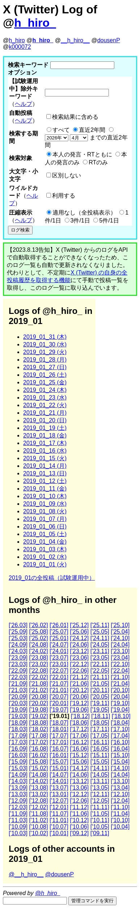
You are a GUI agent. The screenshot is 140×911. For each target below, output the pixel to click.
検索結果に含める (75, 117)
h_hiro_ (35, 22)
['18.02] (38, 729)
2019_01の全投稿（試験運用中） (52, 578)
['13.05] (99, 788)
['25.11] (99, 625)
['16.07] (59, 749)
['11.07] (59, 814)
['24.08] (38, 645)
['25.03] (18, 638)
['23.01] (59, 664)
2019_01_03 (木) (45, 549)
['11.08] (38, 814)
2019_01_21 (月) (45, 413)
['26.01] (59, 625)
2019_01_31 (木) (45, 337)
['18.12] (80, 716)
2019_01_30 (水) (45, 344)
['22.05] (99, 671)
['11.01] (59, 820)
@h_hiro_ (47, 893)
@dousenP (59, 874)
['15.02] (38, 768)
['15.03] (18, 768)
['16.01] (59, 755)
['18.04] (120, 723)
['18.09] (18, 723)
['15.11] (99, 755)
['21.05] (99, 684)
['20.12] (79, 690)
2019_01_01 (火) (45, 564)
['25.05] (99, 632)
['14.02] (38, 781)
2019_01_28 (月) (45, 360)
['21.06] (79, 684)
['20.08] (38, 697)
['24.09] (18, 645)
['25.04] (120, 632)
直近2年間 (92, 130)
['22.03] (18, 677)
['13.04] (120, 788)
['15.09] (18, 762)
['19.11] (99, 703)
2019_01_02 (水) (45, 557)
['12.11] (99, 794)
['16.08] (38, 749)
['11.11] (99, 807)
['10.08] (38, 827)
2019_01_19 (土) (45, 428)
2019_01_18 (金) (45, 435)
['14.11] (99, 768)
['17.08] (38, 736)
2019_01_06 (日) (45, 526)
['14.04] (120, 775)
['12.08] (38, 801)
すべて (61, 130)
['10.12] (79, 820)
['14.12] (79, 768)
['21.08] (38, 684)
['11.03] (18, 820)
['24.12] (79, 638)
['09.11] (99, 833)
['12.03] (18, 807)
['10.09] (18, 827)
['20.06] (79, 697)
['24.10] (120, 638)
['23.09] (18, 658)
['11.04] (120, 814)
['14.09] (18, 775)
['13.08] (38, 788)
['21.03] (18, 690)
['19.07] (59, 710)
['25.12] (79, 625)
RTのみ (98, 162)
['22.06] (79, 671)
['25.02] (38, 638)
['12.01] (59, 807)
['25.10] (120, 625)
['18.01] (59, 729)
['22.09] (18, 671)
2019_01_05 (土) (45, 534)
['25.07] (59, 632)
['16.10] (120, 742)
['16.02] (38, 755)
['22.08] (38, 671)
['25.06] (79, 632)
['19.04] (120, 710)
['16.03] (18, 755)
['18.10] (121, 716)
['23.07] (59, 658)
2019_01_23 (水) (45, 397)
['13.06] (79, 788)
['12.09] (18, 801)
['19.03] (18, 716)
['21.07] (59, 684)
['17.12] (79, 729)
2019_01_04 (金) (45, 542)
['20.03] (18, 703)
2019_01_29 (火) (45, 352)
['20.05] (99, 697)
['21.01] (59, 690)
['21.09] (18, 684)
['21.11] (99, 677)
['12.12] (79, 794)
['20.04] (120, 697)
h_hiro (17, 40)
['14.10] (120, 768)
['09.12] (79, 833)
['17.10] (120, 729)
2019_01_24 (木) (45, 390)
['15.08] (38, 762)
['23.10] (120, 651)
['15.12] (79, 755)
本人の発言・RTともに (82, 154)
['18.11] (100, 716)
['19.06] (79, 710)
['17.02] (38, 742)
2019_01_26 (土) (45, 375)
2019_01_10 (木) (45, 496)
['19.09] (18, 710)
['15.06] (79, 762)
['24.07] (59, 645)
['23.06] (79, 658)
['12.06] (79, 801)
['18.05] (99, 723)
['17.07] (59, 736)
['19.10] (120, 703)
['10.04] (120, 827)
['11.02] (38, 820)
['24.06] (79, 645)
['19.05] (99, 710)
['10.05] (99, 827)
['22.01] (59, 677)
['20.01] (59, 703)
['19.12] (79, 703)
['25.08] (38, 632)
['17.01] (59, 742)
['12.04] (120, 801)
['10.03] (18, 833)
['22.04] (120, 671)
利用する (63, 196)
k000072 (20, 47)
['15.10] (120, 755)
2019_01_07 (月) (45, 519)
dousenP (108, 40)
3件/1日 (80, 220)
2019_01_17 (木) (45, 443)
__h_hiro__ (75, 40)
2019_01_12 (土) (45, 481)
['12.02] (38, 807)
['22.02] (38, 677)
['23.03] (18, 664)
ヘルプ (23, 104)
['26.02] (38, 625)
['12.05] (99, 801)
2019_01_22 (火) (45, 405)
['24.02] (38, 651)
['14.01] (59, 781)
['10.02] (38, 833)
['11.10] (120, 807)
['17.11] (99, 729)
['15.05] (99, 762)
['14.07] (59, 775)
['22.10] (120, 664)
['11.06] (79, 814)
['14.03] (18, 781)
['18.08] (38, 723)
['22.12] (79, 664)
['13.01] (59, 794)
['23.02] (38, 664)
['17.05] (99, 736)
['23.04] (120, 658)
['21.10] (120, 677)
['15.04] (120, 762)
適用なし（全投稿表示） (84, 213)
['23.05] (99, 658)
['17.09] (18, 736)
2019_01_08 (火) (45, 511)
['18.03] (18, 729)
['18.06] (79, 723)
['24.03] (18, 651)
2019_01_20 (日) (45, 420)
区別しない (66, 175)
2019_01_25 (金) (45, 382)
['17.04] (120, 736)
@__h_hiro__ (26, 874)
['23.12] (79, 651)
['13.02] (38, 794)
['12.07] (59, 801)
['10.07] (59, 827)
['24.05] (99, 645)
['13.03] (18, 794)
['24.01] (59, 651)
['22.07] (59, 671)
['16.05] (99, 749)
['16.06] (79, 749)
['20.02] (38, 703)
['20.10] (120, 690)
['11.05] (99, 814)
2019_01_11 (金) (45, 488)
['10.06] (79, 827)
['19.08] (38, 710)
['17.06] (79, 736)
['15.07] (59, 762)
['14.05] (99, 775)
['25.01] (59, 638)
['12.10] (120, 794)
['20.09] (18, 697)
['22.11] (99, 664)
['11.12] (79, 807)
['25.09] (18, 632)
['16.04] (120, 749)
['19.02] (38, 716)
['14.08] (38, 775)
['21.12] (79, 677)
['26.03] (18, 625)
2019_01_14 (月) (45, 466)
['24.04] (120, 645)
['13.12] (79, 781)
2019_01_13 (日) (45, 473)
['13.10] (120, 781)
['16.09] (18, 749)
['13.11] (99, 781)
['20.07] (59, 697)
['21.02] (38, 690)
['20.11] (99, 690)
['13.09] (18, 788)
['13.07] (59, 788)
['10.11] (99, 820)
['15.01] (59, 768)
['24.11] (99, 638)
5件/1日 (109, 220)
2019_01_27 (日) (45, 367)
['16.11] (99, 742)
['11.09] (18, 814)
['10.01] (59, 833)
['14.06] (79, 775)
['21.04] (120, 684)
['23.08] (38, 658)
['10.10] (120, 820)
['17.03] (18, 742)
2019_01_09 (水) (45, 504)
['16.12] (79, 742)
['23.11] (99, 651)
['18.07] (59, 723)
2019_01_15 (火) (45, 458)
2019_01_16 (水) (45, 451)
